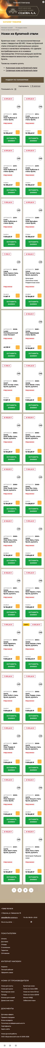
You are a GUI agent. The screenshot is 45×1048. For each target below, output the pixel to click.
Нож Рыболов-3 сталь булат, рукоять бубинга (32, 120)
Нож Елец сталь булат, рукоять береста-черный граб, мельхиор (10, 543)
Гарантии (4, 950)
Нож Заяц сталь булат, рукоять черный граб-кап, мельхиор (33, 543)
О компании (5, 947)
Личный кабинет (7, 969)
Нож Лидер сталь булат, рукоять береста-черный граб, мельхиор (32, 698)
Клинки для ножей (8, 997)
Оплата (4, 939)
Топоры (4, 995)
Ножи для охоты (7, 986)
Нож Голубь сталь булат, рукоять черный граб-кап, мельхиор (33, 439)
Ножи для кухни (7, 989)
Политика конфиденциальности (13, 1023)
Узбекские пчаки (29, 1000)
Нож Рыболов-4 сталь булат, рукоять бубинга (32, 171)
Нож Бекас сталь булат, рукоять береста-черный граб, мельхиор (32, 387)
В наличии (35, 86)
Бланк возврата (7, 1020)
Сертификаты (6, 1026)
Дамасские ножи (7, 1000)
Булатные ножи (29, 986)
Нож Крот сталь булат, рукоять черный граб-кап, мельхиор (11, 853)
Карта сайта (5, 1029)
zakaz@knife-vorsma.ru (9, 917)
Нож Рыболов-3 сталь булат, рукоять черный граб (10, 172)
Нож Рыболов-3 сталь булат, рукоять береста (10, 120)
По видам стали (21, 28)
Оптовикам (5, 953)
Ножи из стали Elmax (31, 992)
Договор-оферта (7, 1014)
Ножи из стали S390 (30, 989)
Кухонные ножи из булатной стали (21, 68)
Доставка (4, 941)
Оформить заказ (7, 972)
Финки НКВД (28, 997)
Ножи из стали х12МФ (31, 995)
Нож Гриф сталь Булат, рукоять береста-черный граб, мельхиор (10, 491)
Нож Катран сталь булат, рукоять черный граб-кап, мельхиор (33, 646)
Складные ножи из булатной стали (21, 70)
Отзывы (4, 944)
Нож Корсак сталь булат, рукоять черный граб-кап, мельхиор (33, 750)
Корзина (4, 967)
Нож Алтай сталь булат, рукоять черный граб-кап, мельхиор (33, 276)
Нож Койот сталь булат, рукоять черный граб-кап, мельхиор (11, 698)
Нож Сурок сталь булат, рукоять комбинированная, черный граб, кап (11, 276)
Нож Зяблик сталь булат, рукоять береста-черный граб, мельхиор (11, 594)
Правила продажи (8, 1017)
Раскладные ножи (7, 992)
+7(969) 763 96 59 (7, 908)
